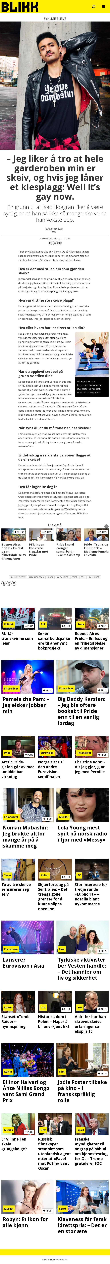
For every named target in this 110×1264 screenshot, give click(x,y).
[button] (106, 526)
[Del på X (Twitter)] (55, 243)
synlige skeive (18, 577)
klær (50, 577)
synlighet (94, 577)
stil (83, 577)
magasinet (62, 577)
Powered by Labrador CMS (55, 1259)
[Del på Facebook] (50, 243)
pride (74, 577)
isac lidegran (36, 577)
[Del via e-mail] (59, 243)
